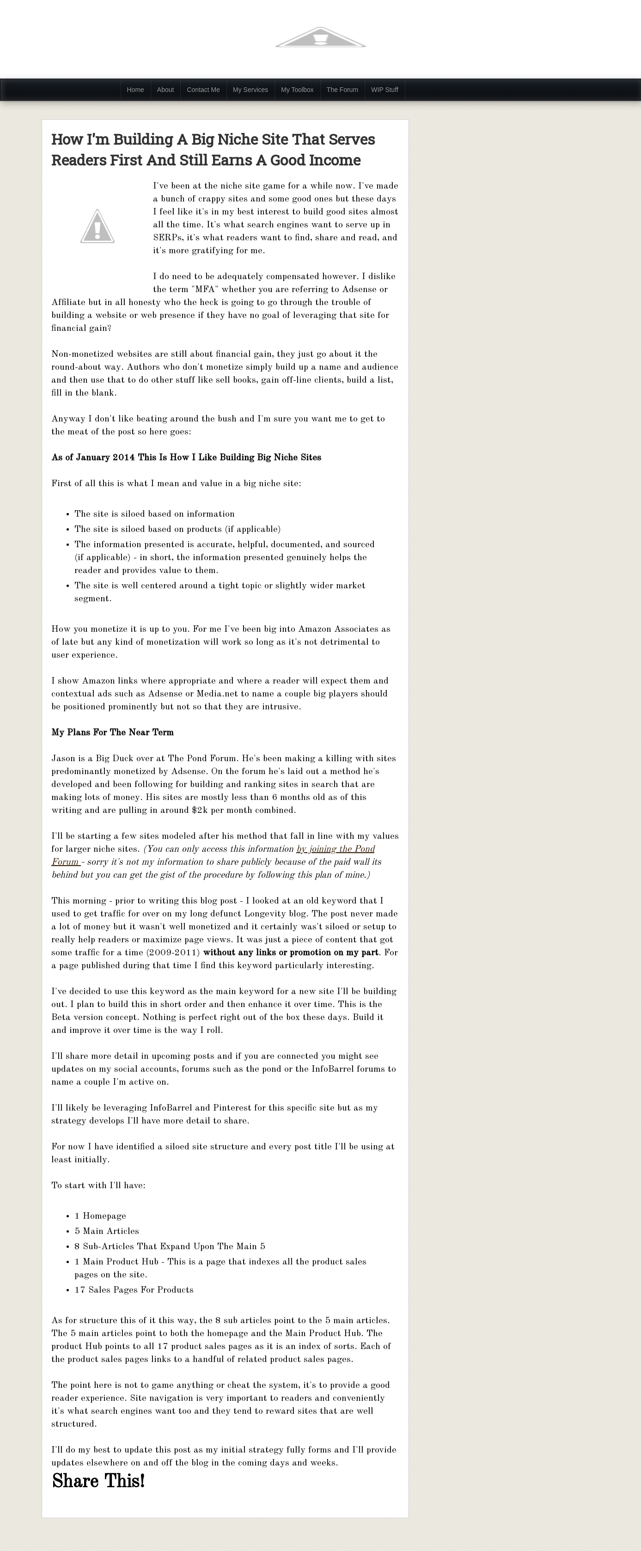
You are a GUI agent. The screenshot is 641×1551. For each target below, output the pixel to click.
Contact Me (203, 89)
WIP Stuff (384, 89)
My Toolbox (297, 89)
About (165, 89)
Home (135, 89)
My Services (250, 89)
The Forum (342, 89)
